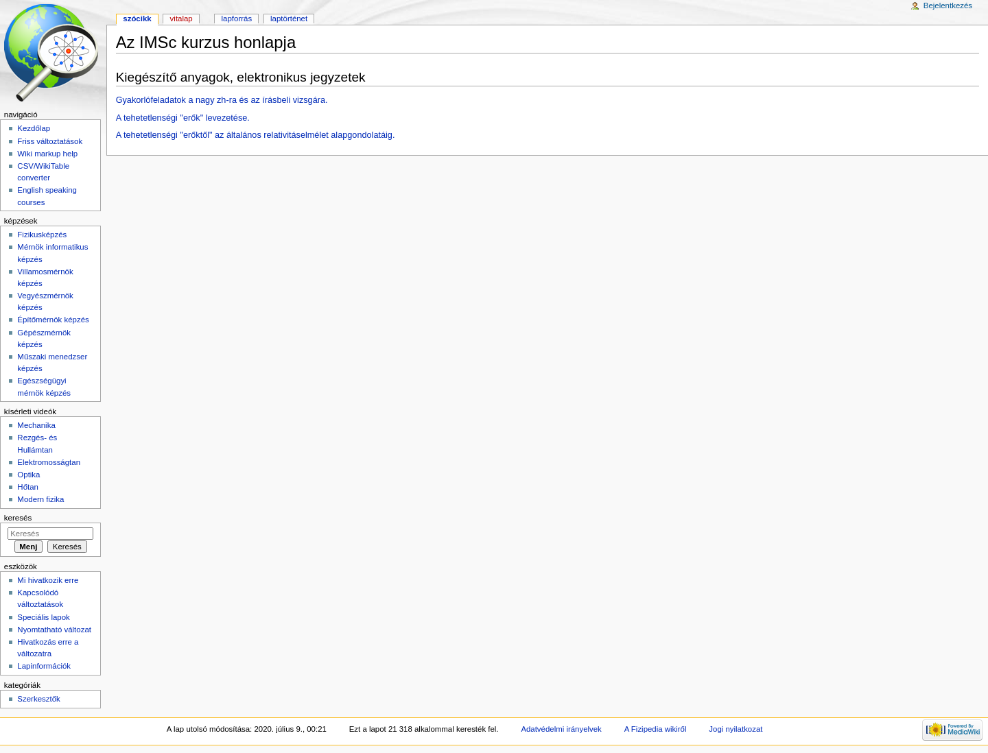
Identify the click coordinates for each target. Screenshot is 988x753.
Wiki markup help (47, 154)
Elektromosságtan (48, 462)
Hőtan (27, 487)
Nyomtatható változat (54, 629)
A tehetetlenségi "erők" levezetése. (183, 118)
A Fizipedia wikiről (655, 729)
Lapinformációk (44, 666)
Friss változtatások (49, 141)
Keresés (18, 518)
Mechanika (36, 425)
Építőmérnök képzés (53, 319)
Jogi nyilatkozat (735, 729)
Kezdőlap (33, 128)
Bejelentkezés (948, 5)
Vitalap (181, 18)
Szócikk (137, 18)
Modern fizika (40, 499)
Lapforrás (237, 18)
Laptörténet (288, 18)
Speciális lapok (43, 617)
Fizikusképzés (42, 234)
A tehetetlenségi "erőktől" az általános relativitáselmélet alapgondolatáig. (255, 135)
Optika (28, 474)
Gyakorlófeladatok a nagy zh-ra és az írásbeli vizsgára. (222, 100)
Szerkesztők (38, 699)
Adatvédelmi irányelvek (561, 729)
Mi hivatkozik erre (47, 580)
